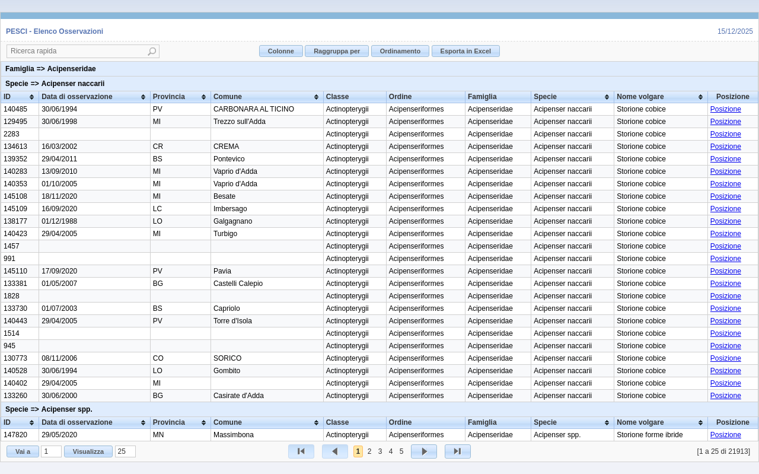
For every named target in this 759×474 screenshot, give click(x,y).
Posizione (725, 109)
